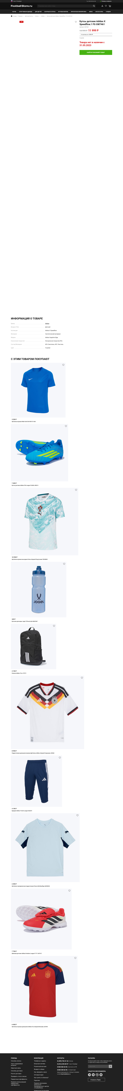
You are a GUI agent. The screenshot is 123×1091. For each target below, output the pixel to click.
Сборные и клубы (49, 11)
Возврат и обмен (39, 1069)
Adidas (47, 323)
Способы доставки (16, 1071)
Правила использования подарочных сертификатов (18, 1083)
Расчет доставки (16, 1073)
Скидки (108, 11)
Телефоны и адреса (40, 1061)
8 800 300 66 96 (62, 1070)
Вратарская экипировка (78, 11)
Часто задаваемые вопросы (17, 1064)
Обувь (14, 11)
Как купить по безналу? (41, 1077)
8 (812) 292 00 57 (62, 1064)
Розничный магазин (40, 1066)
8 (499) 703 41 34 (62, 1061)
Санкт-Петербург (16, 1)
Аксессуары (99, 11)
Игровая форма (63, 11)
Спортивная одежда (25, 11)
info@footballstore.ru (65, 1074)
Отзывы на (98, 1080)
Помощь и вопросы (106, 1)
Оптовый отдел (38, 1075)
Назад (13, 16)
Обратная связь (16, 1068)
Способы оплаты (16, 1061)
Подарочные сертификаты (19, 1079)
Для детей (38, 11)
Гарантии (37, 1080)
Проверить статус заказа (18, 1076)
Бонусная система (39, 1063)
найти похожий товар (96, 52)
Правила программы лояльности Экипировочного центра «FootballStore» (41, 1085)
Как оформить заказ (40, 1072)
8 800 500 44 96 (91, 1)
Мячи (91, 11)
